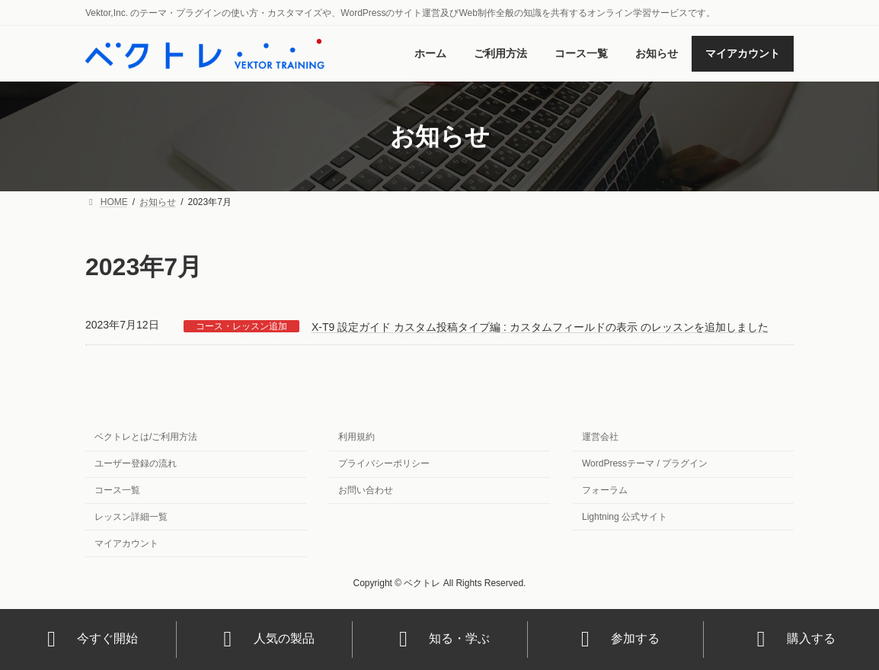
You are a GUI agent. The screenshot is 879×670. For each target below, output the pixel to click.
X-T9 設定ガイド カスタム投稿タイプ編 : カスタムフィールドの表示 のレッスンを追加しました (540, 327)
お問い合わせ (365, 490)
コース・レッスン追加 (241, 326)
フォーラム (605, 490)
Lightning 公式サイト (624, 516)
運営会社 (600, 436)
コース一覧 (117, 490)
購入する (791, 639)
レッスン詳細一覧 (131, 516)
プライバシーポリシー (384, 463)
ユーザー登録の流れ (135, 463)
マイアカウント (126, 542)
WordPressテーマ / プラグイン (645, 463)
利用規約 (356, 436)
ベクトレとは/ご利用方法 (145, 436)
